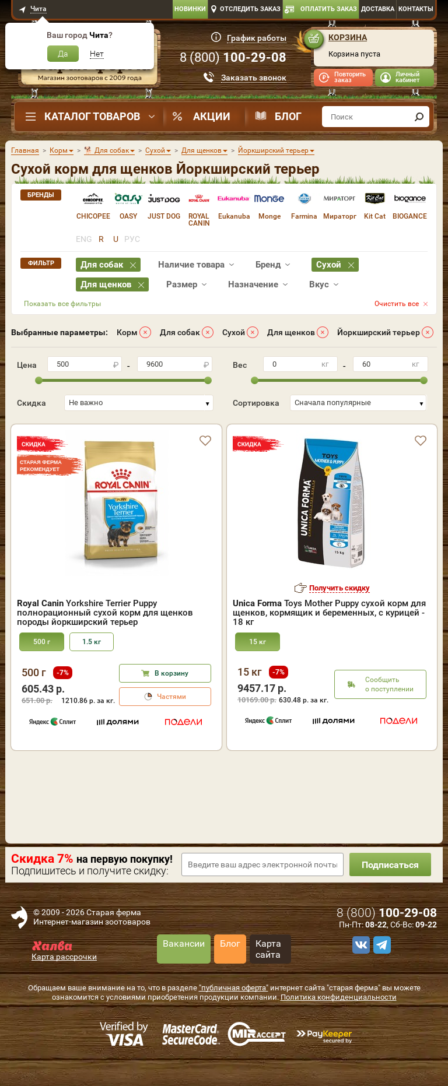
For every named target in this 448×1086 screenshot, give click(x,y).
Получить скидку (339, 588)
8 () (233, 57)
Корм (127, 332)
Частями (171, 697)
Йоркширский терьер (378, 332)
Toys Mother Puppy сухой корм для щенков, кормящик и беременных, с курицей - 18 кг (329, 613)
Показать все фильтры (62, 304)
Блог (288, 116)
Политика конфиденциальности (339, 997)
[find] (418, 116)
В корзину (171, 673)
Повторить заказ (350, 77)
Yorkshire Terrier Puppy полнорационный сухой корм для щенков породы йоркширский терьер (105, 613)
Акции (211, 116)
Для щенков (291, 332)
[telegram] (380, 945)
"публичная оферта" (233, 987)
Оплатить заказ (328, 9)
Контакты (415, 9)
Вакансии (184, 943)
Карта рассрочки (64, 956)
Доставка (377, 9)
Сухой (233, 332)
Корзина (347, 37)
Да (63, 53)
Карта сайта (268, 949)
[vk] (359, 945)
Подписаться (390, 864)
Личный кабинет (407, 77)
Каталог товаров (92, 116)
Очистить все (396, 304)
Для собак (180, 332)
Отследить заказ (250, 9)
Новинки (190, 9)
